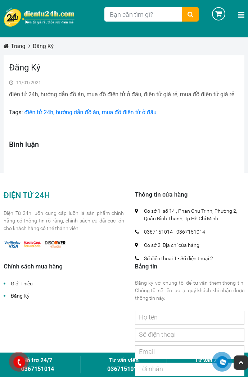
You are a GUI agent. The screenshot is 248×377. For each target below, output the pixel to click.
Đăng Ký (43, 46)
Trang (18, 46)
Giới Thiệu (22, 283)
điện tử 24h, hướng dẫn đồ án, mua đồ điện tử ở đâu (89, 112)
